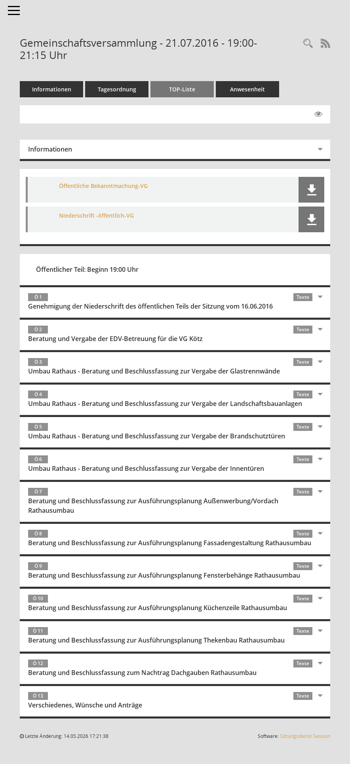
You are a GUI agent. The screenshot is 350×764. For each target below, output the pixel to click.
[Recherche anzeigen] (308, 43)
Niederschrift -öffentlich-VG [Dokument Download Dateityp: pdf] (96, 215)
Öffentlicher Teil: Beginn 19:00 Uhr (87, 269)
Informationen (51, 89)
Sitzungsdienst (305, 736)
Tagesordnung (117, 89)
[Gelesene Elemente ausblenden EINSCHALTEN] (318, 114)
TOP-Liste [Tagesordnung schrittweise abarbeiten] (182, 89)
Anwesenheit (247, 89)
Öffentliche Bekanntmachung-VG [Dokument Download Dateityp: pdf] (103, 186)
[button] (311, 190)
